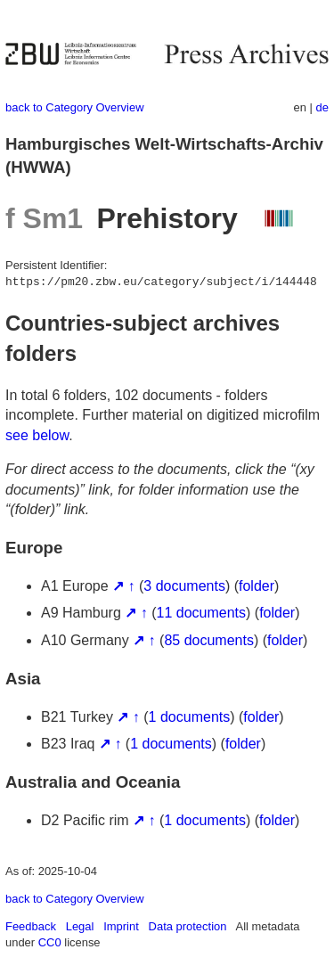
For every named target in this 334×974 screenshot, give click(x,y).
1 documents (190, 716)
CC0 (49, 942)
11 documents (202, 612)
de (322, 107)
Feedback (30, 926)
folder (256, 585)
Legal (80, 926)
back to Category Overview (74, 107)
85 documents (209, 640)
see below (37, 435)
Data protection (188, 926)
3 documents (184, 585)
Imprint (121, 926)
